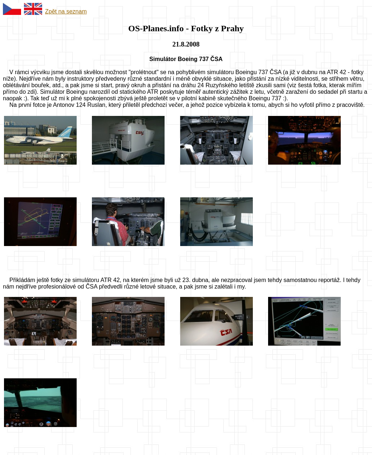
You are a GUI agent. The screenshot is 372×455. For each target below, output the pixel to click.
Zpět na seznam (66, 11)
